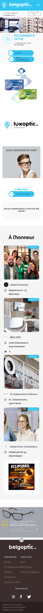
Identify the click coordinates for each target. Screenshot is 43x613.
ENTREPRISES (9, 577)
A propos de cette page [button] (34, 14)
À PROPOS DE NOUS (12, 582)
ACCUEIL (7, 562)
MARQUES (8, 572)
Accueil (8, 13)
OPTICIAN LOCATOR (12, 567)
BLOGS (23, 562)
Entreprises (15, 13)
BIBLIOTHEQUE (26, 567)
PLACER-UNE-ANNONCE (30, 572)
